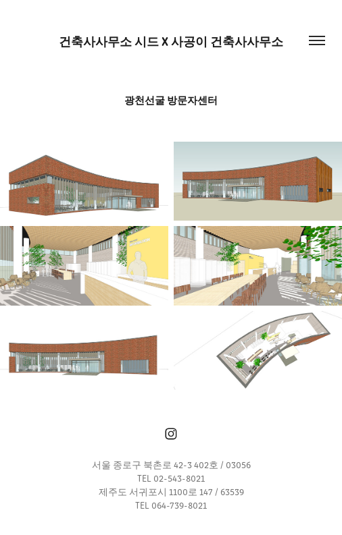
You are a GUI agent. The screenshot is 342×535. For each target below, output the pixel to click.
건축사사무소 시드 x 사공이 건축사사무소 (171, 40)
